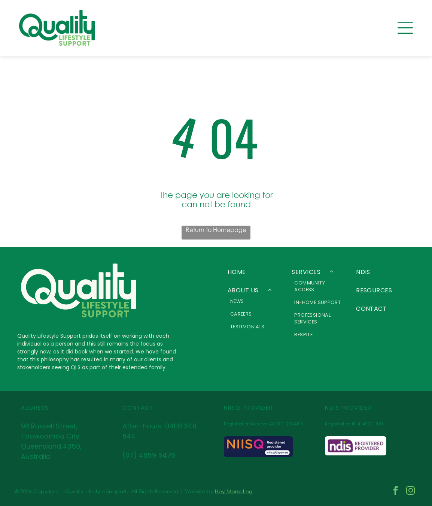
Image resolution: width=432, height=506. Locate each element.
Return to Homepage (216, 230)
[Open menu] (405, 27)
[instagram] (410, 491)
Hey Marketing (233, 491)
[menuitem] (254, 272)
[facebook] (395, 491)
